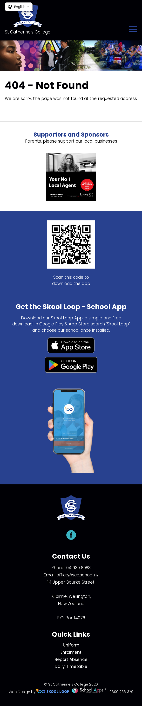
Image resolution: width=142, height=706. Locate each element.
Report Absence (71, 659)
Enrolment (71, 652)
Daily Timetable (71, 666)
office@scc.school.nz (77, 575)
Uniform (71, 645)
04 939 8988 (78, 568)
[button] (18, 7)
